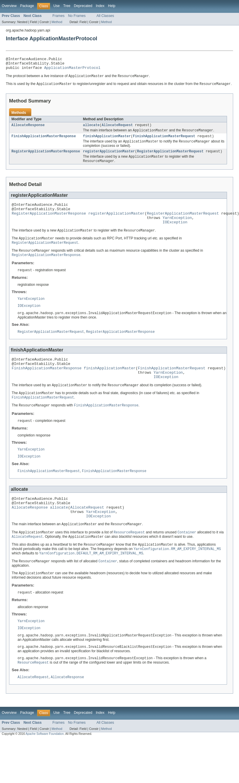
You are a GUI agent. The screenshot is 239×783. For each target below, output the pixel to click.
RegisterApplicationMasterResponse (45, 156)
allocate (91, 128)
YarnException (177, 227)
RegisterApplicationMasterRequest (170, 156)
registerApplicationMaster (109, 156)
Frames (58, 16)
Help (111, 6)
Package (27, 6)
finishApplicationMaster (107, 140)
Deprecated (83, 6)
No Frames (77, 16)
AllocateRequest (117, 128)
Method (56, 22)
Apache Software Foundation (44, 764)
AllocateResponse (28, 128)
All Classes (105, 16)
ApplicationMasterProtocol (72, 70)
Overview (9, 6)
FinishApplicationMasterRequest (164, 140)
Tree (67, 6)
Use (56, 6)
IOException (175, 232)
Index (100, 6)
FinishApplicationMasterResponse (43, 140)
